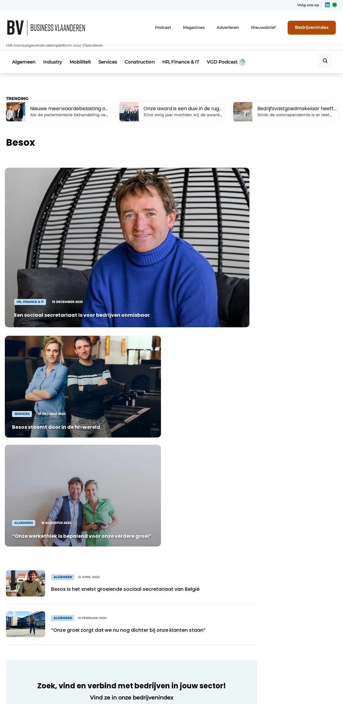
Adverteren (236, 26)
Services (114, 53)
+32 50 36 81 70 (30, 645)
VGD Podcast (238, 53)
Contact (299, 616)
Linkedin (196, 608)
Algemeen (24, 53)
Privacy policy (322, 680)
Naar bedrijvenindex (120, 520)
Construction (148, 53)
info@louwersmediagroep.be (46, 654)
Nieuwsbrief (269, 26)
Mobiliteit (84, 53)
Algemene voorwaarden (273, 680)
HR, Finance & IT (191, 53)
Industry (54, 53)
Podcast (175, 26)
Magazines (204, 26)
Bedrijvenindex (314, 26)
